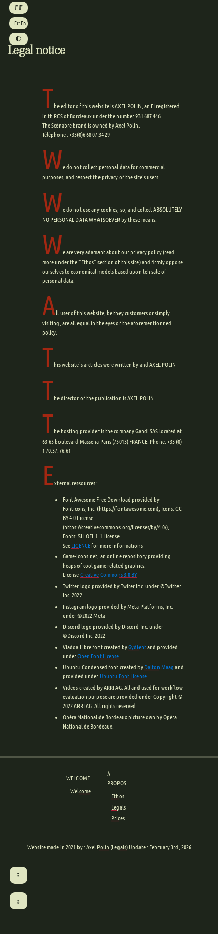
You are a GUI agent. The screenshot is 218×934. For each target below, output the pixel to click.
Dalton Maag (159, 666)
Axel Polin (97, 847)
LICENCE (80, 545)
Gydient (137, 647)
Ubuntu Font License (123, 676)
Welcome (80, 790)
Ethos (117, 796)
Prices (118, 818)
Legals (118, 807)
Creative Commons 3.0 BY (108, 574)
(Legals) (119, 847)
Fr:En (20, 23)
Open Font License (98, 656)
